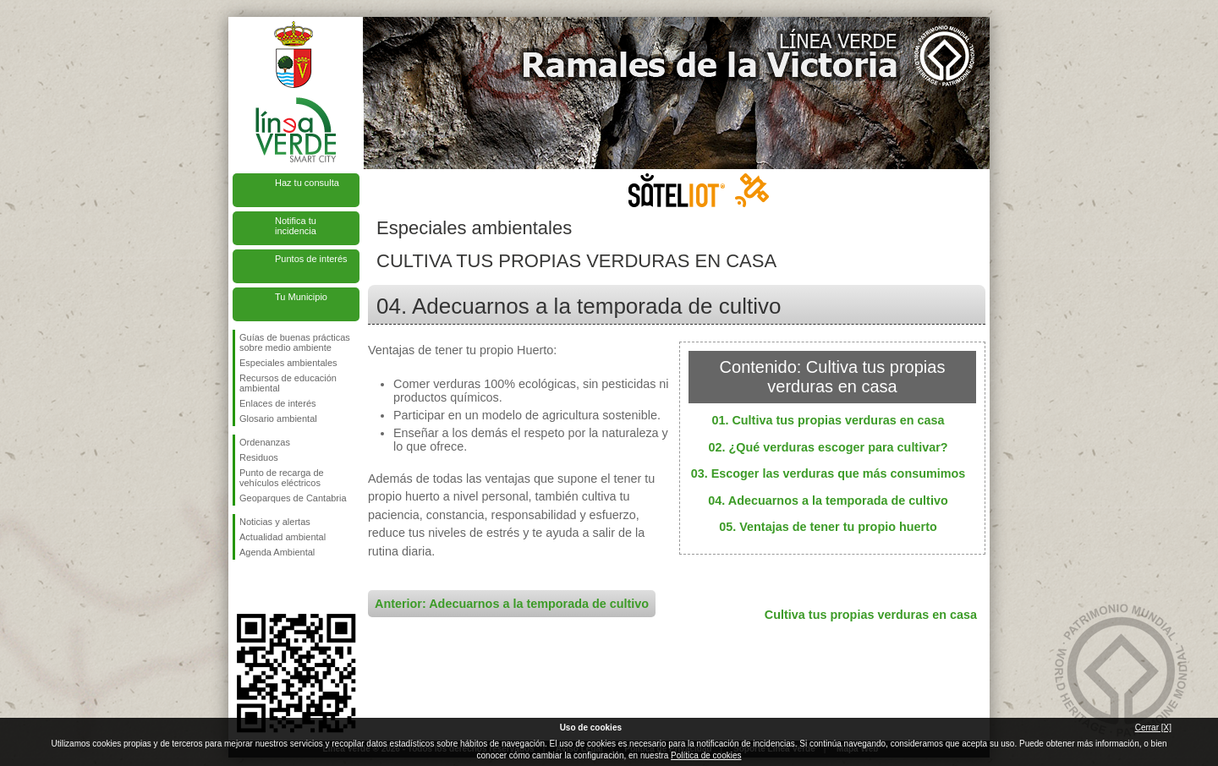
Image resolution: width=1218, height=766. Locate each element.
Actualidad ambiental (282, 537)
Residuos (258, 457)
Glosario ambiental (278, 418)
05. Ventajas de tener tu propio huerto (828, 526)
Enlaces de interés (277, 403)
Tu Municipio (301, 297)
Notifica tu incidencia (295, 226)
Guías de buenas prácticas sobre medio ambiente (294, 342)
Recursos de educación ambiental (288, 383)
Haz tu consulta (307, 183)
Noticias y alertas (274, 522)
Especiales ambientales (288, 363)
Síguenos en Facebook (243, 587)
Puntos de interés (311, 259)
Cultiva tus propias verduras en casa (871, 614)
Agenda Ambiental (277, 552)
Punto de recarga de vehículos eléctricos (281, 478)
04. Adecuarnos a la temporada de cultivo (827, 500)
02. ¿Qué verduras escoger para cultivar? (827, 447)
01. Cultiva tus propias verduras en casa (827, 420)
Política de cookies (706, 755)
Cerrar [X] (1153, 727)
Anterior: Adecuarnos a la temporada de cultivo (512, 603)
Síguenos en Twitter (271, 587)
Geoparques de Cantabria (293, 498)
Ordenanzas (264, 442)
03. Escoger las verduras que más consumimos (828, 473)
